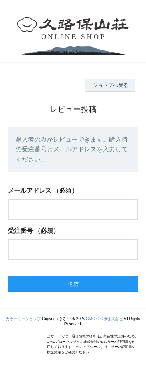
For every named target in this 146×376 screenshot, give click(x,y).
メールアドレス (29, 190)
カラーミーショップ (23, 319)
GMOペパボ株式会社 (104, 319)
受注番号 (20, 230)
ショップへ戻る (110, 85)
